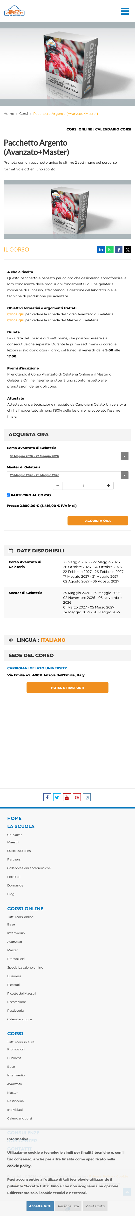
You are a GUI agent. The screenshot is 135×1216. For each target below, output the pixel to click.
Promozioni (16, 959)
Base (11, 924)
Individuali (15, 1110)
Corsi (23, 113)
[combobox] (67, 456)
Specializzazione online (25, 967)
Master (12, 950)
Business (14, 976)
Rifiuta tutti (95, 1206)
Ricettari (13, 985)
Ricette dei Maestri (21, 993)
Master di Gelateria (23, 467)
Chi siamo (14, 835)
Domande (15, 885)
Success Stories (19, 851)
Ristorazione (16, 1002)
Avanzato (14, 942)
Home (9, 113)
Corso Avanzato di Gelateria (31, 448)
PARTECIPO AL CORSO (31, 495)
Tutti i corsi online (20, 917)
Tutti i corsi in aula (20, 1042)
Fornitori (13, 877)
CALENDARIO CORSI (113, 129)
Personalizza (68, 1206)
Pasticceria (15, 1010)
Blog (10, 894)
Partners (13, 859)
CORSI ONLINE (79, 129)
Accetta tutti (40, 1206)
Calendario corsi (19, 1019)
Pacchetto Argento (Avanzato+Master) (65, 113)
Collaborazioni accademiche (29, 868)
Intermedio (16, 933)
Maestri (13, 842)
